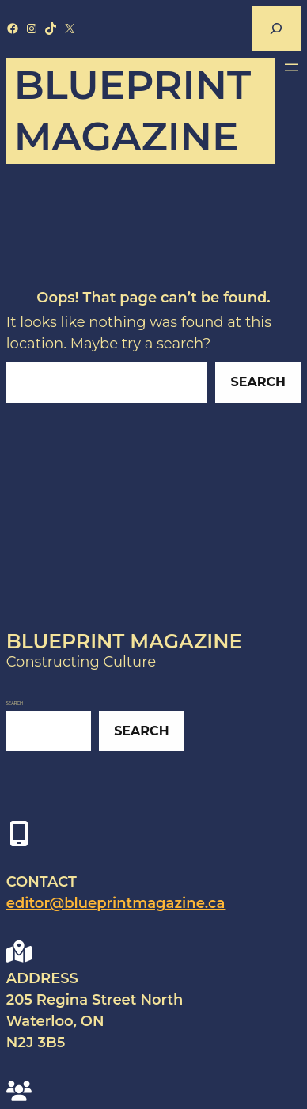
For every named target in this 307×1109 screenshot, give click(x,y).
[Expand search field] (276, 28)
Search (258, 381)
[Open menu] (291, 67)
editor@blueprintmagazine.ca (116, 903)
